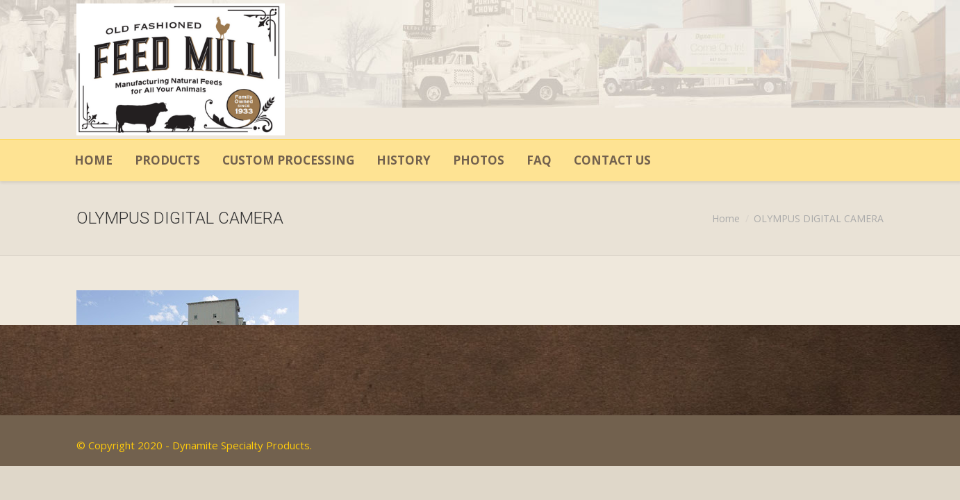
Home (726, 218)
